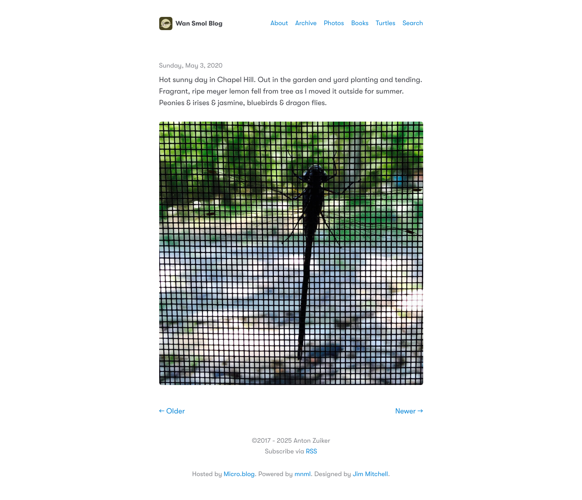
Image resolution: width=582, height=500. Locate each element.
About (279, 23)
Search (413, 23)
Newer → (409, 411)
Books (359, 23)
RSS (311, 451)
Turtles (385, 23)
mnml (303, 474)
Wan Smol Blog (191, 23)
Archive (306, 23)
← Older (172, 411)
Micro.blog (239, 474)
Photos (334, 23)
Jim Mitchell (370, 474)
